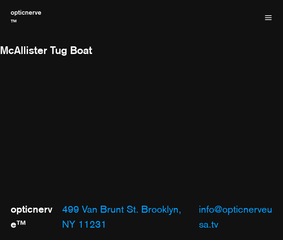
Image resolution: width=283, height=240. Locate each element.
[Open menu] (268, 18)
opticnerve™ (26, 17)
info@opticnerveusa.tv (235, 217)
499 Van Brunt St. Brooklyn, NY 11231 (121, 217)
